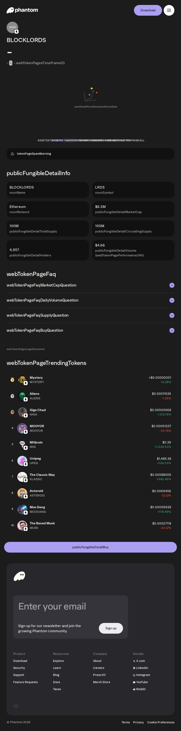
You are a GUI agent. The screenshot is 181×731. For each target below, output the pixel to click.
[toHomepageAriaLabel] (19, 576)
